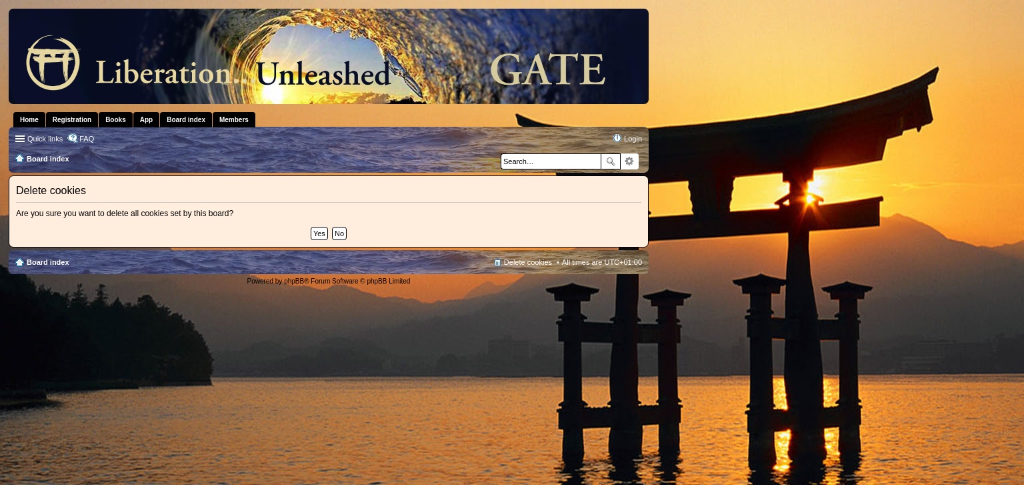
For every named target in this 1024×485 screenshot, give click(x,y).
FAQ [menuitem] (86, 139)
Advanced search (630, 161)
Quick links (45, 139)
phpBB (294, 281)
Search (611, 161)
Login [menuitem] (633, 139)
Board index (48, 262)
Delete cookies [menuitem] (528, 262)
